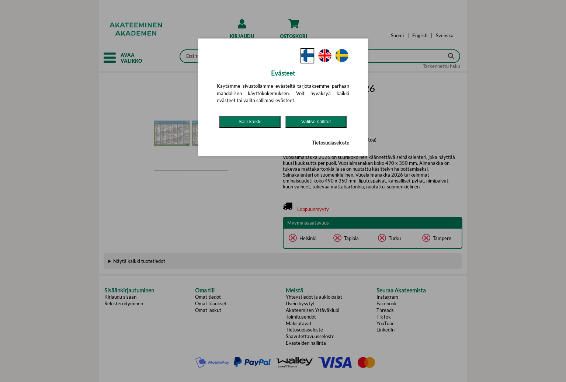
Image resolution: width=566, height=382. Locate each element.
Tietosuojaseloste (330, 143)
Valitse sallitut (316, 121)
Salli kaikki (250, 121)
